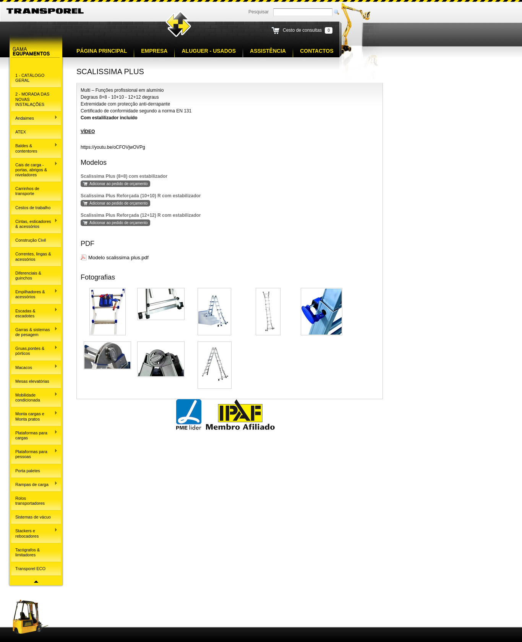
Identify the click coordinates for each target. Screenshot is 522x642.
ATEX (20, 132)
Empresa (154, 51)
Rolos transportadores (30, 500)
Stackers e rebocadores (34, 533)
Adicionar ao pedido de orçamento (118, 184)
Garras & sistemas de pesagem (34, 332)
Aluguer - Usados (209, 51)
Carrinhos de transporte (27, 191)
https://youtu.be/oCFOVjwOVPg (113, 147)
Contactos (316, 51)
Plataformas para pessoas (34, 454)
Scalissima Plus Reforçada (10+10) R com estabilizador (141, 195)
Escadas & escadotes (34, 312)
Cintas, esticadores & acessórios (34, 223)
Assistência (268, 51)
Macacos (34, 366)
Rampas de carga (34, 483)
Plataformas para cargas (34, 435)
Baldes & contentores (34, 148)
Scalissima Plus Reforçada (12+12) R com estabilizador (141, 215)
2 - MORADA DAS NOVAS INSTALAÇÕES (32, 99)
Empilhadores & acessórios (34, 294)
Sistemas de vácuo (33, 517)
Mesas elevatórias (32, 381)
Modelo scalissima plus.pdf (118, 257)
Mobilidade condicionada (34, 397)
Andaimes (34, 117)
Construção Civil (30, 240)
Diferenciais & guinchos (28, 275)
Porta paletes (27, 470)
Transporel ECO (30, 568)
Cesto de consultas (302, 30)
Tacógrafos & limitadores (27, 552)
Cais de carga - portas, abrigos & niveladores (34, 169)
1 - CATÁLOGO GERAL (29, 78)
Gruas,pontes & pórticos (34, 350)
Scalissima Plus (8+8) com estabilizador (124, 176)
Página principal (101, 51)
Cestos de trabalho (32, 207)
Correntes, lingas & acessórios (33, 256)
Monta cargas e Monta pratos (34, 416)
